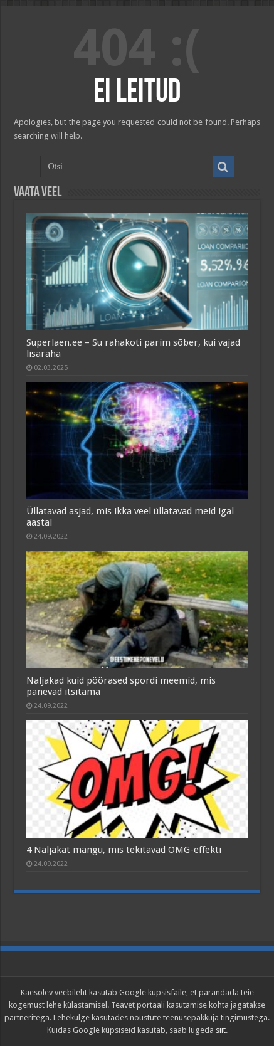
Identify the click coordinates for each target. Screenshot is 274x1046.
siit (221, 1030)
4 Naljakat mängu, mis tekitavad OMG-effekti (123, 849)
